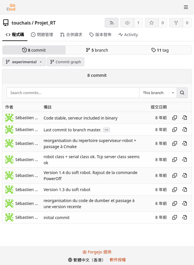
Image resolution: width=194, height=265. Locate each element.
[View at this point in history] (184, 117)
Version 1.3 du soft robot (67, 189)
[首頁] (11, 7)
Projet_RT (45, 23)
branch (97, 50)
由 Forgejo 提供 (97, 252)
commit (34, 50)
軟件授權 (118, 259)
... (106, 129)
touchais (21, 23)
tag (160, 50)
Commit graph (65, 61)
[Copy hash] (174, 117)
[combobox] (158, 92)
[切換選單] (186, 7)
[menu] (87, 260)
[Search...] (182, 92)
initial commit (57, 217)
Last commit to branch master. (72, 129)
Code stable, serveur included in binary (80, 118)
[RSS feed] (111, 22)
